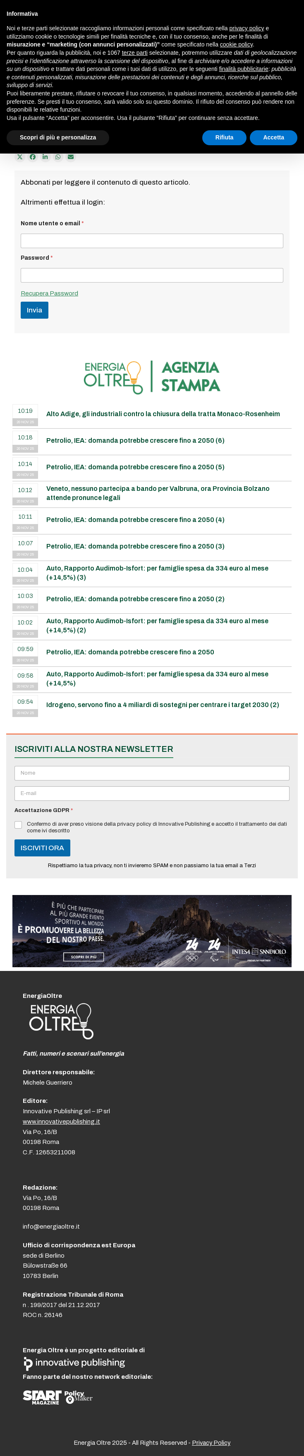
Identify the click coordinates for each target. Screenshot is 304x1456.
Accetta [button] (273, 137)
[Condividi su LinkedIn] (45, 156)
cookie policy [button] (236, 44)
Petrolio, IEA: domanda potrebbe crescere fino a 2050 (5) (135, 467)
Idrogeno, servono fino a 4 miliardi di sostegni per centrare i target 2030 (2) (162, 704)
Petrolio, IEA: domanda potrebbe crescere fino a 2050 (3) (135, 546)
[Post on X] (19, 156)
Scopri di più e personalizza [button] (58, 137)
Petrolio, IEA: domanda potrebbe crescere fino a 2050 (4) (135, 519)
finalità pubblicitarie (243, 69)
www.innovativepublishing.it (61, 1121)
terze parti (135, 52)
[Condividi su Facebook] (32, 156)
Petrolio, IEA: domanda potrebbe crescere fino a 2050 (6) (135, 440)
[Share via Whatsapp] (58, 156)
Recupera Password (49, 293)
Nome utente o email (52, 223)
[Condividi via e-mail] (70, 156)
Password (37, 258)
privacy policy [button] (247, 28)
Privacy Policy (211, 1442)
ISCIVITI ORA (42, 848)
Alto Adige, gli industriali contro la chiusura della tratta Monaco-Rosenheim (163, 413)
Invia (34, 310)
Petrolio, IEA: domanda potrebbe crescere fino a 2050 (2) (135, 598)
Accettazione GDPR (43, 810)
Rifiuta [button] (224, 137)
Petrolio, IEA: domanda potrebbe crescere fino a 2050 (130, 652)
